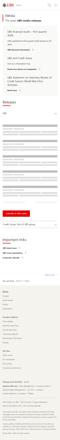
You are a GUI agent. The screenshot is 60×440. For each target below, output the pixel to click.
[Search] (49, 5)
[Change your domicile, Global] (26, 382)
